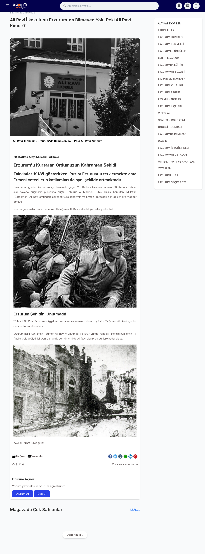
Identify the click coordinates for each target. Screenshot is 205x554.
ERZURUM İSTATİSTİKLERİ (174, 147)
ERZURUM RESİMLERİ (171, 43)
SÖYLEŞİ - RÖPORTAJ (171, 120)
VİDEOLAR (164, 113)
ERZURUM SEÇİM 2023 (172, 182)
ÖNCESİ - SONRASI (170, 126)
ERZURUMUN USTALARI (172, 154)
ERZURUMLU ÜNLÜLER (172, 50)
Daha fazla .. (75, 534)
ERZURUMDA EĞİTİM (170, 64)
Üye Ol (41, 493)
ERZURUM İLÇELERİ (170, 106)
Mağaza (135, 509)
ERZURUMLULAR (168, 175)
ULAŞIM (163, 140)
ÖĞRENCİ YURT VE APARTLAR (176, 161)
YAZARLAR (164, 168)
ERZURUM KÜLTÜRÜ (170, 85)
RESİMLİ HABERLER (169, 99)
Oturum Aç (23, 493)
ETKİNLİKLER (166, 30)
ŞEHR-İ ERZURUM (168, 57)
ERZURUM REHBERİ (169, 92)
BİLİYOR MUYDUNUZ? (171, 78)
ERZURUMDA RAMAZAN (172, 133)
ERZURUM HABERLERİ (171, 37)
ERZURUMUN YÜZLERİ (171, 71)
